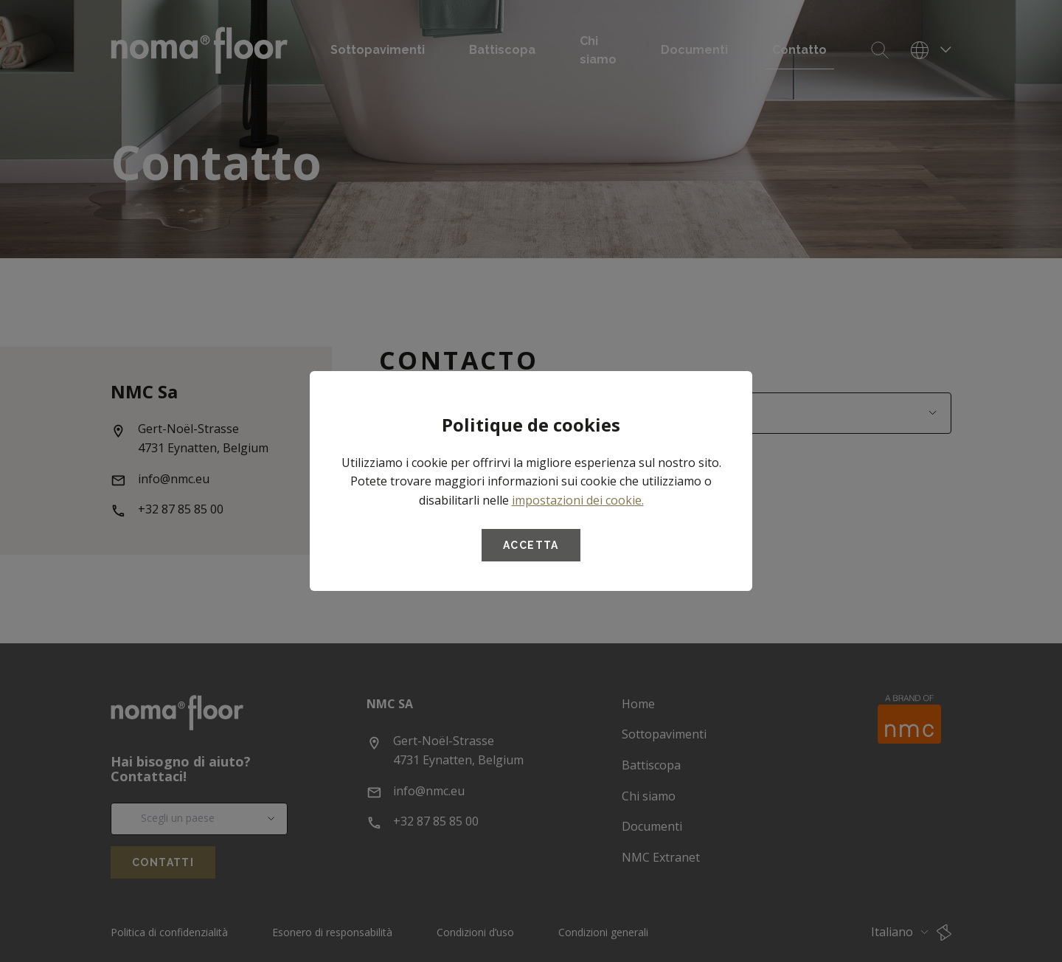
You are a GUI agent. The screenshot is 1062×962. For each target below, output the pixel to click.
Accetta (531, 545)
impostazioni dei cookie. (578, 500)
